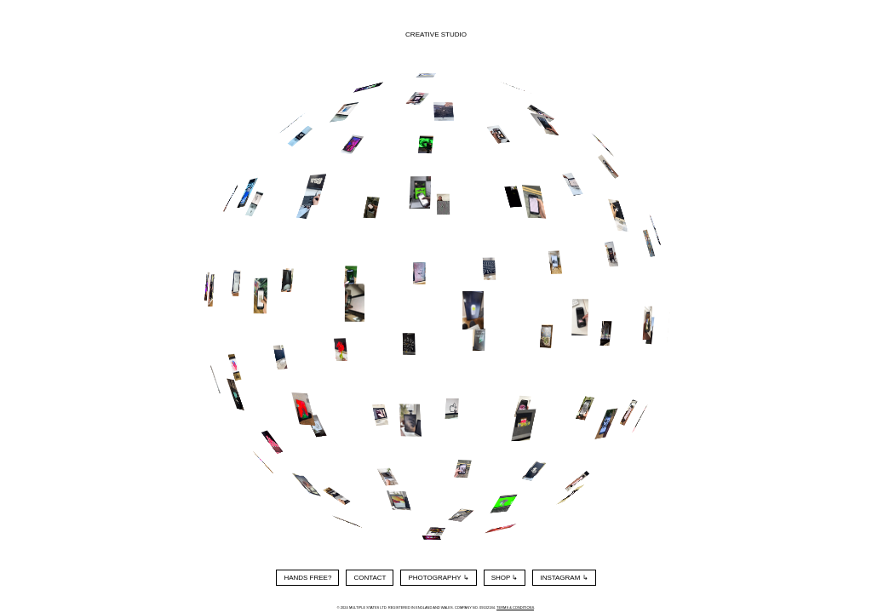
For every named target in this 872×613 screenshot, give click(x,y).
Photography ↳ (438, 577)
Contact (369, 577)
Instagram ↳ (564, 577)
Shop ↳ (505, 577)
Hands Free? (307, 577)
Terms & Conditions (515, 607)
